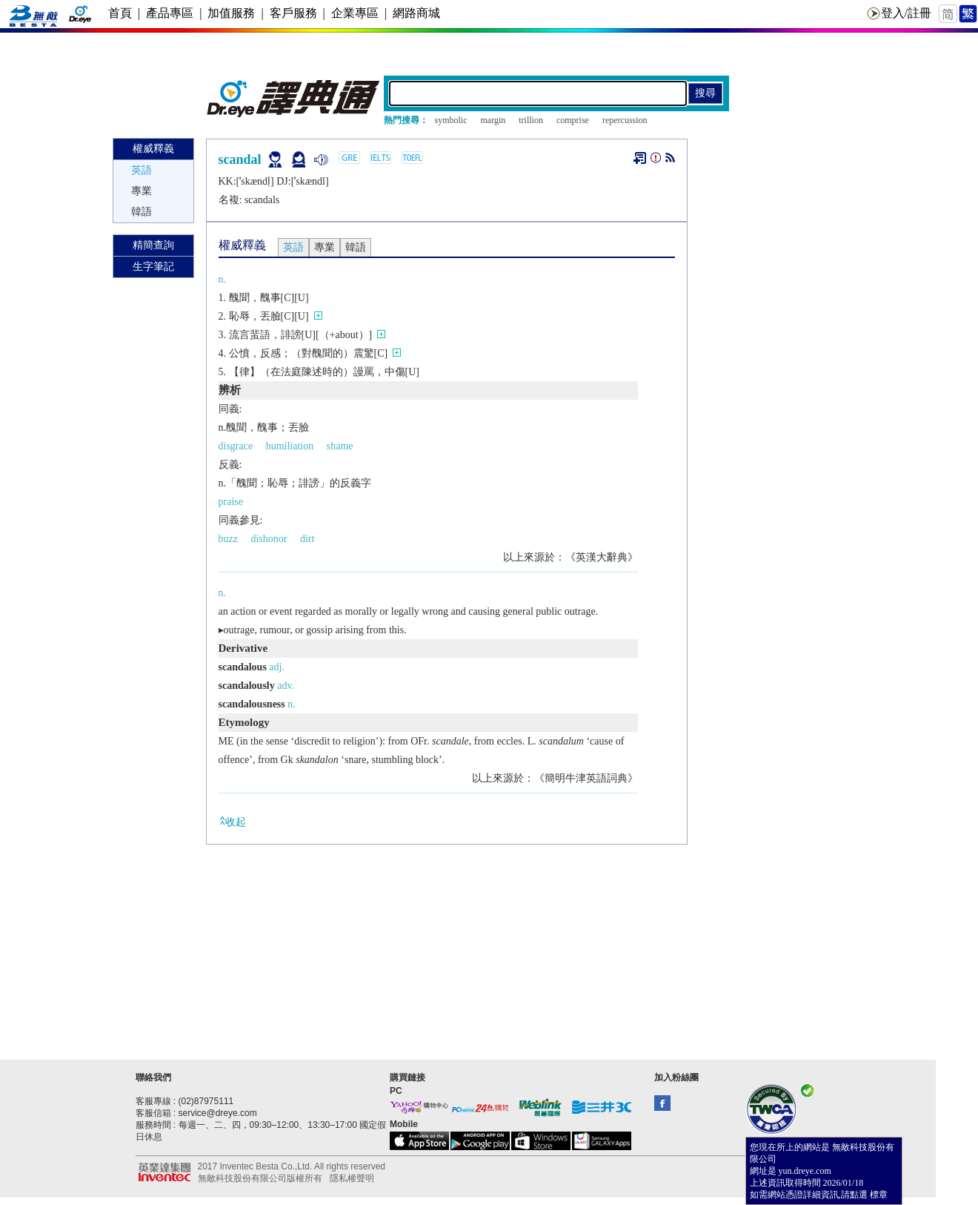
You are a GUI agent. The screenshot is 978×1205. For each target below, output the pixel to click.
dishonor (268, 538)
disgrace (236, 446)
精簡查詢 (153, 245)
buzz (228, 538)
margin (493, 120)
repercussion (625, 120)
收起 (232, 821)
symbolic (451, 120)
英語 (141, 170)
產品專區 (169, 13)
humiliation (290, 446)
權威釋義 (153, 148)
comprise (572, 120)
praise (231, 501)
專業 (141, 191)
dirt (307, 538)
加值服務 (231, 13)
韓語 (141, 211)
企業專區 (355, 13)
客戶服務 (293, 13)
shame (340, 446)
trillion (531, 120)
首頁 (120, 13)
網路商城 (416, 13)
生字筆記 (153, 266)
